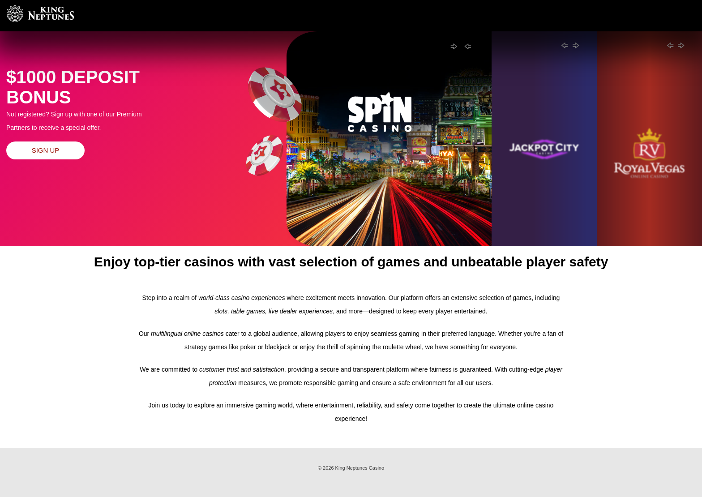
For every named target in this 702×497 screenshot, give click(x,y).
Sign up (46, 150)
